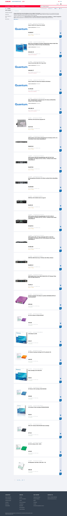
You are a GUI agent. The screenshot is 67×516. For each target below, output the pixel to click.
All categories (8, 6)
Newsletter (21, 505)
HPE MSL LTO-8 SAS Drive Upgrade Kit (36, 119)
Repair (35, 500)
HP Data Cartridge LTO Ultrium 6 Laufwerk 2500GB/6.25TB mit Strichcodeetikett (42, 296)
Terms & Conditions (22, 498)
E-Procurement (21, 507)
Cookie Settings (22, 509)
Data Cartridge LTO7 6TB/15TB (35, 370)
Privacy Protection (22, 502)
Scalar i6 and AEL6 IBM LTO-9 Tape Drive (37, 63)
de (61, 1)
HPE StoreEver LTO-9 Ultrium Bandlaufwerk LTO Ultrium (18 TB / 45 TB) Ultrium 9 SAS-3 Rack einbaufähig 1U (42, 138)
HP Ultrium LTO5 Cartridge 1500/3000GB (37, 388)
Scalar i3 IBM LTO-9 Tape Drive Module (36, 25)
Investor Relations (8, 498)
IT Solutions (17, 6)
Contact (20, 497)
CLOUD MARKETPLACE (16, 1)
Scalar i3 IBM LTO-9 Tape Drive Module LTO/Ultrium (39, 81)
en (58, 1)
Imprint (20, 500)
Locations (7, 502)
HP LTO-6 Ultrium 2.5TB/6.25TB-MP (35, 315)
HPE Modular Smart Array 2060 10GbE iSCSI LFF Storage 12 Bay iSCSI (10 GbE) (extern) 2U (42, 277)
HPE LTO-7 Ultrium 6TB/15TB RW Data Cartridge (38, 425)
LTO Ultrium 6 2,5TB (32, 333)
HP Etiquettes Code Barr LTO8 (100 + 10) (37, 462)
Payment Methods (37, 498)
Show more (16, 19)
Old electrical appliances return (39, 505)
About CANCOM (8, 497)
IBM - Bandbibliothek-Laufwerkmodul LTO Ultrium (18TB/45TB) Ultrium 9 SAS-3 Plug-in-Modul (42, 100)
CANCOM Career (8, 500)
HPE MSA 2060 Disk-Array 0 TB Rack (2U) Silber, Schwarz (40, 257)
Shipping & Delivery (37, 497)
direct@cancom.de (53, 498)
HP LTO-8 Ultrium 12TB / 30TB (34, 444)
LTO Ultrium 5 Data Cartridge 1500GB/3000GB (38, 407)
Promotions (23, 6)
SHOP (23, 1)
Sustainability (7, 505)
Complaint (35, 502)
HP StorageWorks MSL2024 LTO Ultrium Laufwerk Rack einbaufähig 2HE (42, 179)
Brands (12, 6)
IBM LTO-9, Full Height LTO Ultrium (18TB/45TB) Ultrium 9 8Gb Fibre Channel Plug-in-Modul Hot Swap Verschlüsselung (43, 44)
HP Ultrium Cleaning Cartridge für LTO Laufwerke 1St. (39, 352)
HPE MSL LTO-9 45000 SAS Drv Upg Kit (37, 197)
